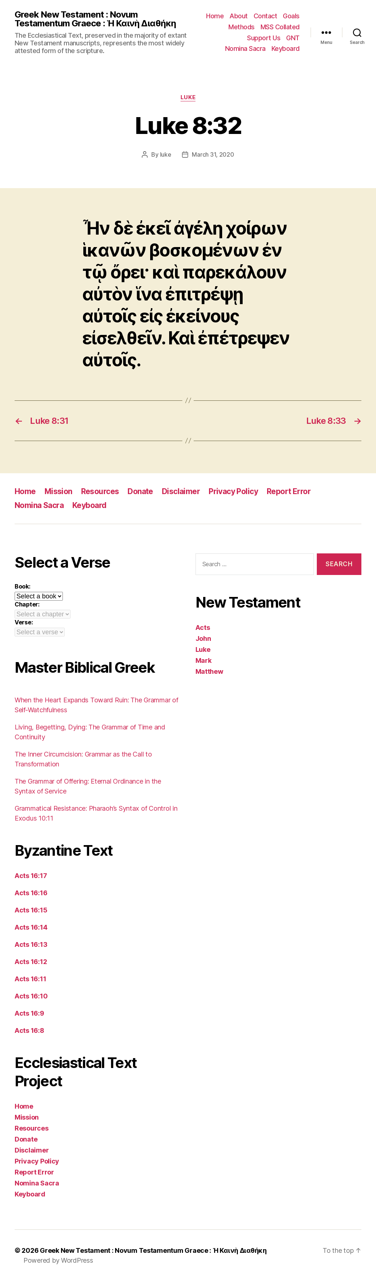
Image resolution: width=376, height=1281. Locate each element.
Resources (100, 491)
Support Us (263, 38)
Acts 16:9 (29, 1013)
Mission (58, 491)
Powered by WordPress (58, 1260)
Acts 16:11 (30, 979)
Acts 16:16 (31, 893)
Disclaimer (181, 491)
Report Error (289, 491)
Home (215, 16)
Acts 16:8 (29, 1030)
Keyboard (285, 48)
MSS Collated (280, 27)
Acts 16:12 (31, 962)
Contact (265, 16)
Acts (202, 627)
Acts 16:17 (31, 875)
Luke (188, 97)
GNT (293, 38)
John (203, 638)
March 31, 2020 (213, 154)
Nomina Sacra (245, 48)
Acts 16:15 (31, 910)
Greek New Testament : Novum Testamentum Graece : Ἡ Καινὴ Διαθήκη (95, 19)
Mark (203, 660)
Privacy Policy (233, 491)
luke (165, 154)
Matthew (209, 671)
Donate (140, 491)
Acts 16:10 (31, 996)
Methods (241, 27)
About (238, 16)
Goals (291, 16)
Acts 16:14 (31, 927)
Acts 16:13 (31, 944)
